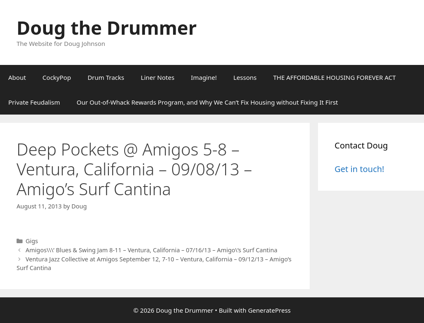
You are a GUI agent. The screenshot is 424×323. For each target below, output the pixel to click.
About (17, 77)
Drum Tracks (105, 77)
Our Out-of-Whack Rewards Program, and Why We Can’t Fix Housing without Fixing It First (207, 102)
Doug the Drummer (107, 27)
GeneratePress (269, 310)
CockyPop (57, 77)
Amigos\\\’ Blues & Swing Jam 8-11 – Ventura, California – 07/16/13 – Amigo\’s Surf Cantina (151, 250)
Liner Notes (157, 77)
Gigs (32, 241)
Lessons (245, 77)
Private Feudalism (34, 102)
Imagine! (204, 77)
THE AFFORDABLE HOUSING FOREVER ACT (334, 77)
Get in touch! (359, 169)
